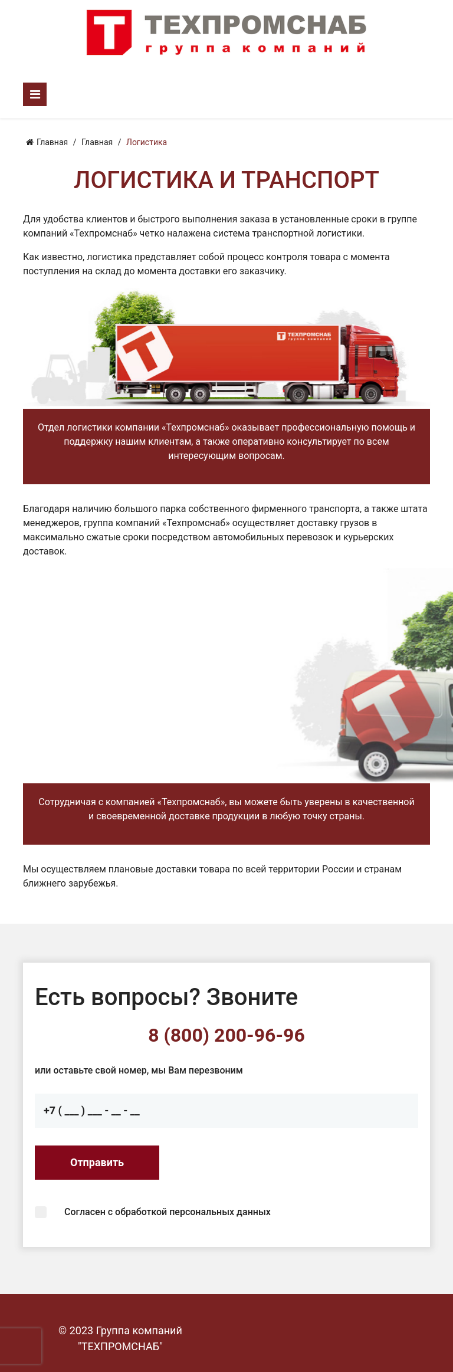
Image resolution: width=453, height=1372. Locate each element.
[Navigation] (35, 94)
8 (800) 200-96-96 (226, 1035)
